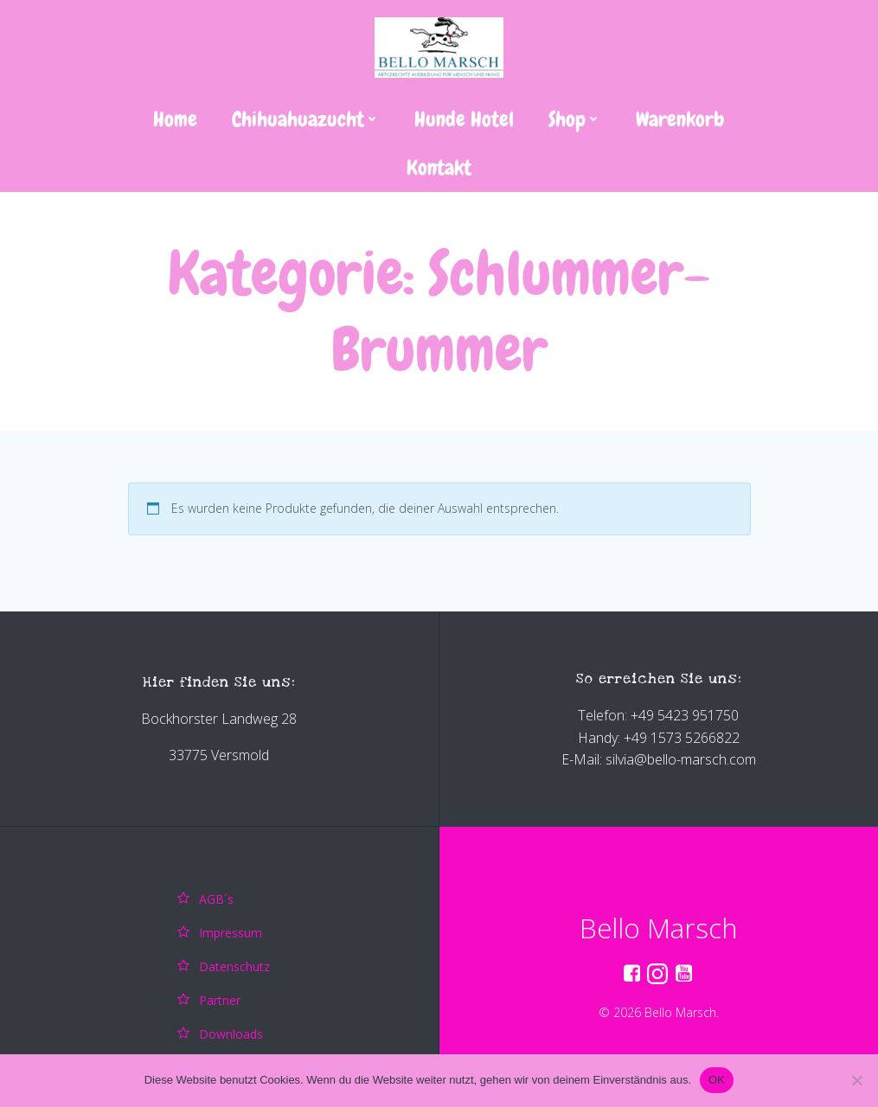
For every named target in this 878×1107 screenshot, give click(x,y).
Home (175, 119)
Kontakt (439, 167)
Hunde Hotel (464, 119)
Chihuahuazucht (306, 119)
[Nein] (856, 1080)
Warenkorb (680, 119)
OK (716, 1079)
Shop (574, 119)
